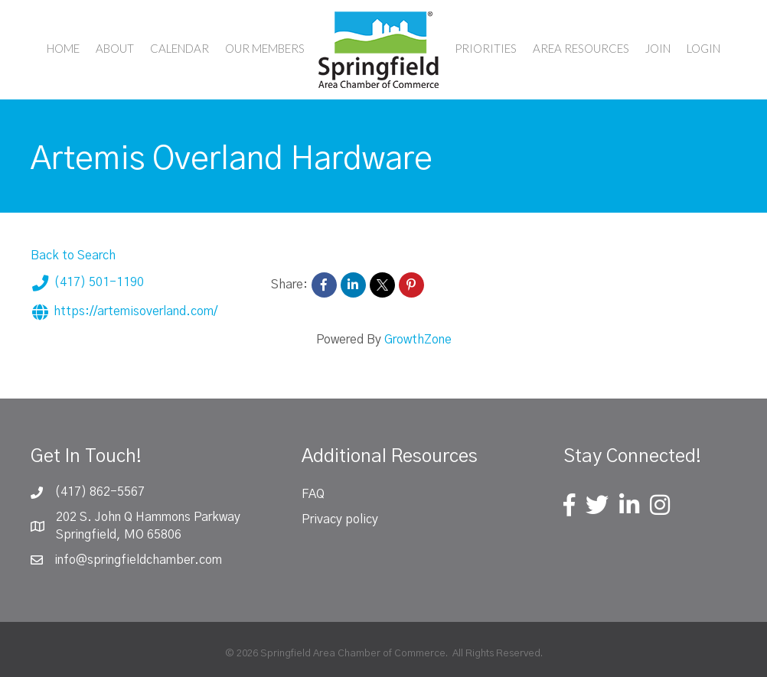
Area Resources (581, 48)
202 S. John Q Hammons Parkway (148, 517)
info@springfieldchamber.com (138, 560)
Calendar (179, 48)
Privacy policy (340, 519)
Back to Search (73, 255)
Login (703, 48)
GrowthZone (418, 340)
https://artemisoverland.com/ (124, 312)
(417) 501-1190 (87, 283)
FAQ (313, 494)
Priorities (486, 48)
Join (658, 48)
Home (63, 48)
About (115, 48)
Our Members (265, 48)
